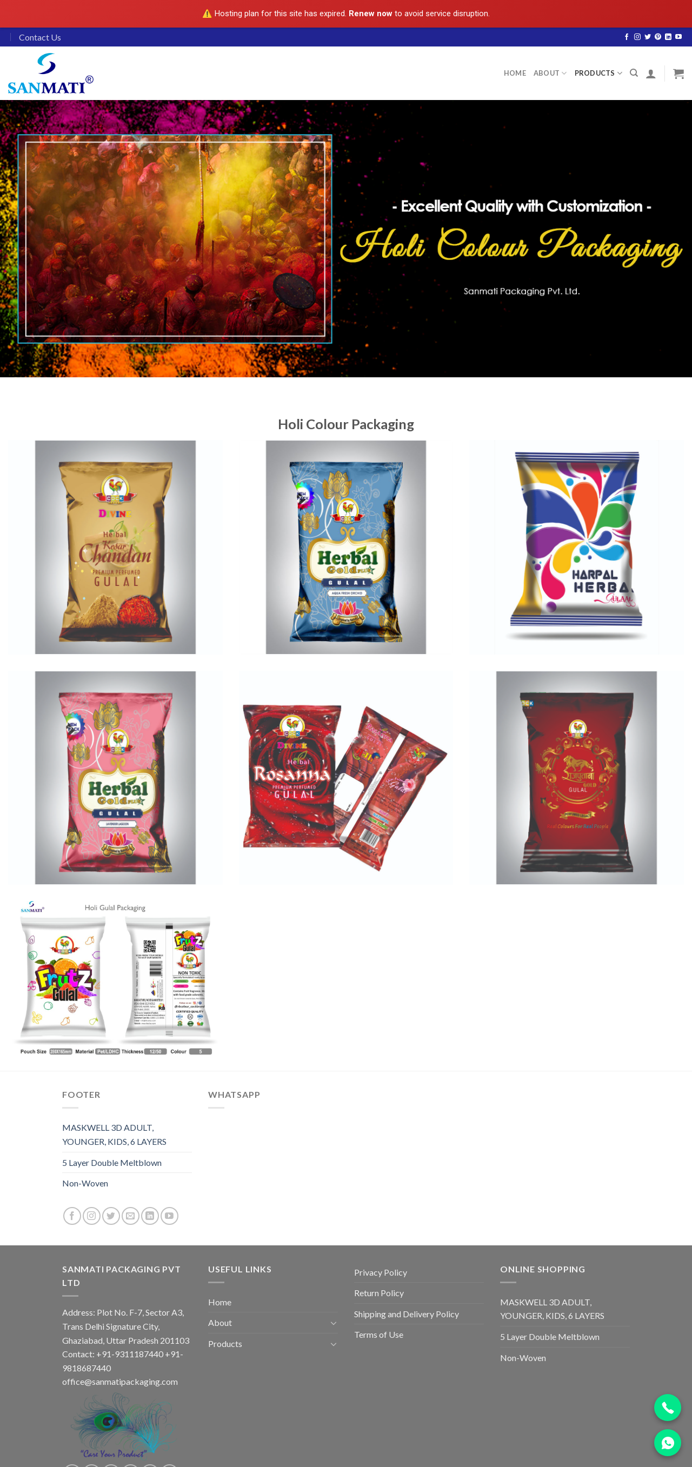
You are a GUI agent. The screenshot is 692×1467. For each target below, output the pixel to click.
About (550, 73)
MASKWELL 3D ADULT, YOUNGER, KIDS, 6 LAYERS (114, 1134)
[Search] (634, 73)
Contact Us (40, 37)
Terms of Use (378, 1334)
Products (599, 73)
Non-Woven (85, 1183)
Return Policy (379, 1293)
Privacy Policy (380, 1272)
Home (515, 73)
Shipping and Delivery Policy (406, 1314)
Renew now (370, 13)
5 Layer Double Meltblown (112, 1162)
